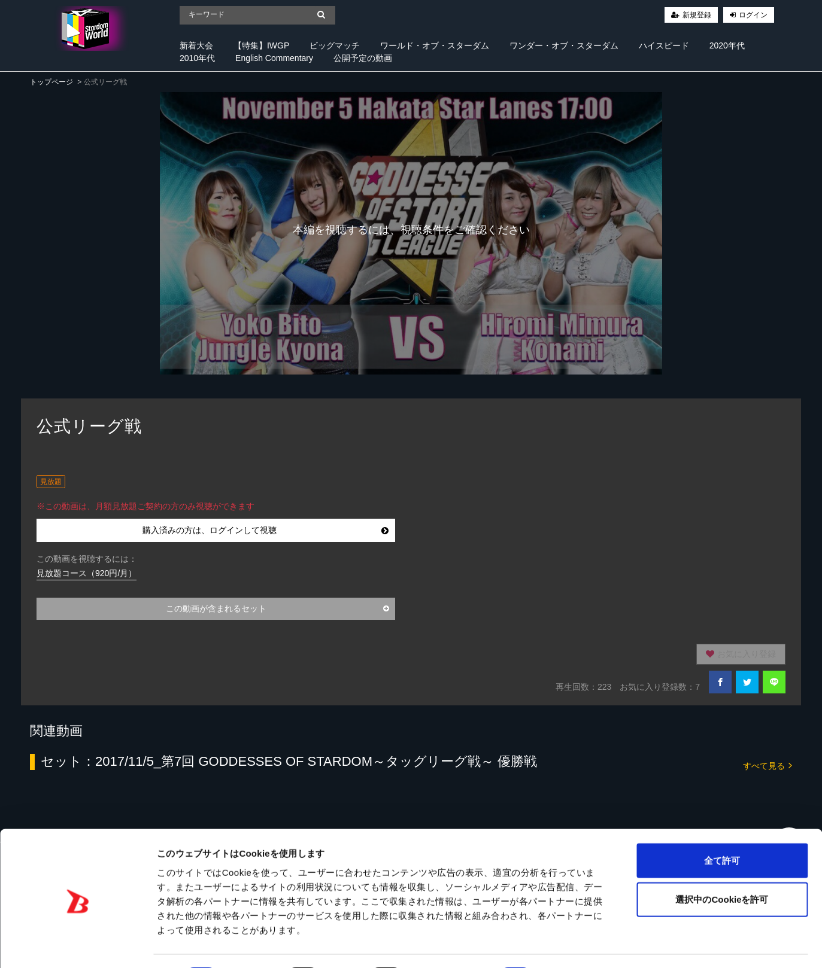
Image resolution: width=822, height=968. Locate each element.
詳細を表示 (577, 944)
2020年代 (727, 45)
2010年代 (197, 58)
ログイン (753, 15)
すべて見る (767, 765)
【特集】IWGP (261, 45)
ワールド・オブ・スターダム (434, 45)
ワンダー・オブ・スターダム (563, 45)
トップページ (51, 82)
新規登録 (697, 15)
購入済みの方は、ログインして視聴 (265, 530)
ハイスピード (664, 45)
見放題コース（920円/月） (87, 573)
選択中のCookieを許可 (721, 866)
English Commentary (274, 58)
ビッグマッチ (335, 45)
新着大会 (196, 45)
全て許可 (722, 826)
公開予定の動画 (362, 58)
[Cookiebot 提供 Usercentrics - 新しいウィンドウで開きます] (77, 945)
